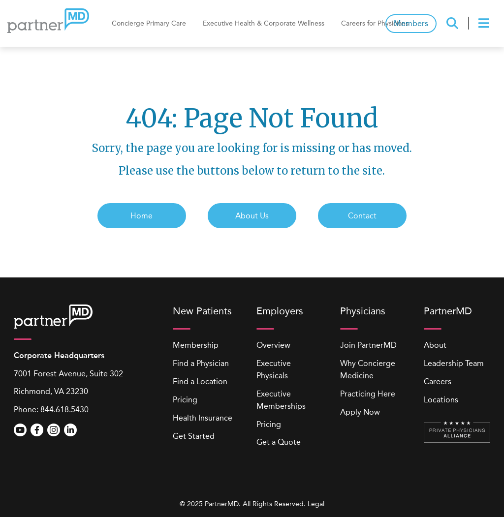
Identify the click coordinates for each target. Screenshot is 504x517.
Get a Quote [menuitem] (278, 442)
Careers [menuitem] (437, 381)
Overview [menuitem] (273, 345)
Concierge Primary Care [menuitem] (149, 23)
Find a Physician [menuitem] (201, 363)
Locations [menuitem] (441, 399)
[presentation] (485, 23)
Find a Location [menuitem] (200, 381)
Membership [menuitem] (196, 345)
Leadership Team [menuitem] (454, 363)
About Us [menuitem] (252, 215)
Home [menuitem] (141, 215)
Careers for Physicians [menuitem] (375, 23)
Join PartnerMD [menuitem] (368, 345)
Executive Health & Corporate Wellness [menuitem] (263, 23)
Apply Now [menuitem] (360, 412)
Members (411, 23)
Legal (316, 504)
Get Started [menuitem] (194, 436)
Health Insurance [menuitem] (202, 418)
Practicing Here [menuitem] (367, 393)
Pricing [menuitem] (185, 399)
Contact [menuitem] (362, 215)
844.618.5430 (64, 409)
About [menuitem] (435, 345)
